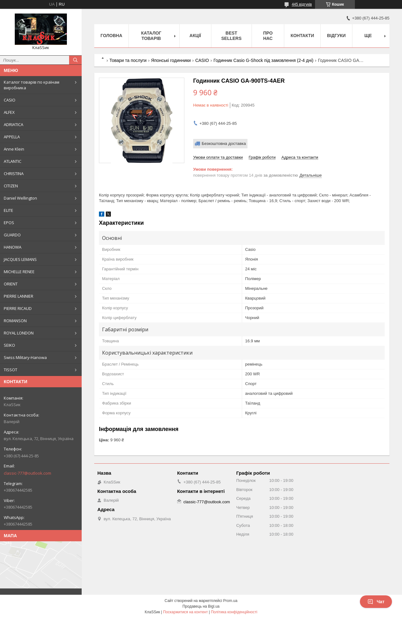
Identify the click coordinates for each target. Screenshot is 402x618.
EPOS (9, 222)
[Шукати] (75, 60)
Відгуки (336, 35)
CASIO (9, 100)
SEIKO (9, 345)
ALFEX (9, 112)
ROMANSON (15, 320)
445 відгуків (302, 4)
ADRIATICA (13, 124)
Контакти (302, 35)
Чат (375, 601)
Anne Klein (14, 149)
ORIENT (11, 284)
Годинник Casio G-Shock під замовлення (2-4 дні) (263, 60)
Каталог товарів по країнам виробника (31, 85)
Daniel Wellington (20, 198)
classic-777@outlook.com (27, 473)
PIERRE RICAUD (18, 308)
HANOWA (12, 247)
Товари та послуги (127, 60)
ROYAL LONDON (19, 333)
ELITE (8, 210)
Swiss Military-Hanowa (25, 357)
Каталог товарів (151, 35)
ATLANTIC (12, 161)
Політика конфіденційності (234, 612)
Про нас (268, 35)
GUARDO (12, 235)
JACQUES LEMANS (20, 259)
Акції (195, 35)
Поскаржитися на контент (185, 612)
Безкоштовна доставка (224, 143)
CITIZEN (11, 186)
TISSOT (10, 369)
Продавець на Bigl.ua (201, 606)
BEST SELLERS (231, 35)
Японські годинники (171, 60)
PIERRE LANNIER (18, 296)
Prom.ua (230, 601)
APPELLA (12, 137)
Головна (111, 35)
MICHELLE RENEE (19, 271)
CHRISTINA (14, 173)
